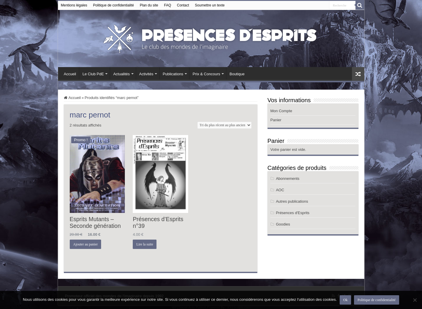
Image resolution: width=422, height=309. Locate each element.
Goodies (283, 224)
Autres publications (292, 201)
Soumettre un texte (209, 5)
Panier (276, 120)
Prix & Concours (206, 74)
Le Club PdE (93, 74)
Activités (146, 74)
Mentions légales (74, 5)
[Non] (415, 300)
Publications (173, 74)
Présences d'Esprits (292, 213)
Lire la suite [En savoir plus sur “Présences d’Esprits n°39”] (144, 244)
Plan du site (149, 5)
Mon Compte (281, 111)
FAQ (167, 5)
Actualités (121, 74)
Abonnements (287, 178)
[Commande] (224, 125)
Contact (183, 5)
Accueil (70, 74)
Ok (345, 300)
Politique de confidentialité (113, 5)
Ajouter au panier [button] (85, 244)
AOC (280, 190)
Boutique (236, 74)
